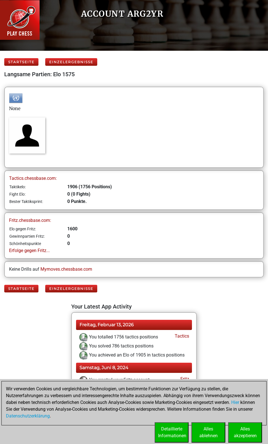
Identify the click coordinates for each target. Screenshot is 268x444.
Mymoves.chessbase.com (66, 269)
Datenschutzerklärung (28, 416)
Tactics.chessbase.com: (33, 178)
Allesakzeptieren (245, 432)
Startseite (21, 62)
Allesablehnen (208, 432)
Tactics (181, 336)
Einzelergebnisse (71, 62)
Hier (235, 402)
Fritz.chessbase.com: (30, 220)
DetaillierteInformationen (172, 432)
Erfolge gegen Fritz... (29, 250)
